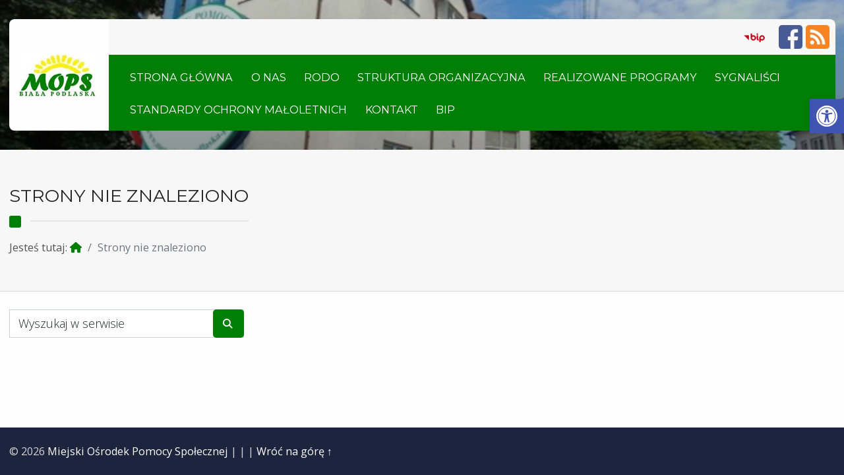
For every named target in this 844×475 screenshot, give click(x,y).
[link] (827, 116)
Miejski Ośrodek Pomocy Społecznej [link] (137, 451)
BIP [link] (445, 109)
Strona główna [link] (181, 77)
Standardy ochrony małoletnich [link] (238, 109)
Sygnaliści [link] (747, 77)
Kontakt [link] (391, 109)
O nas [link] (268, 77)
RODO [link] (322, 77)
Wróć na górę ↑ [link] (294, 451)
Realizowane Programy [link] (620, 77)
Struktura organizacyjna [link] (441, 77)
